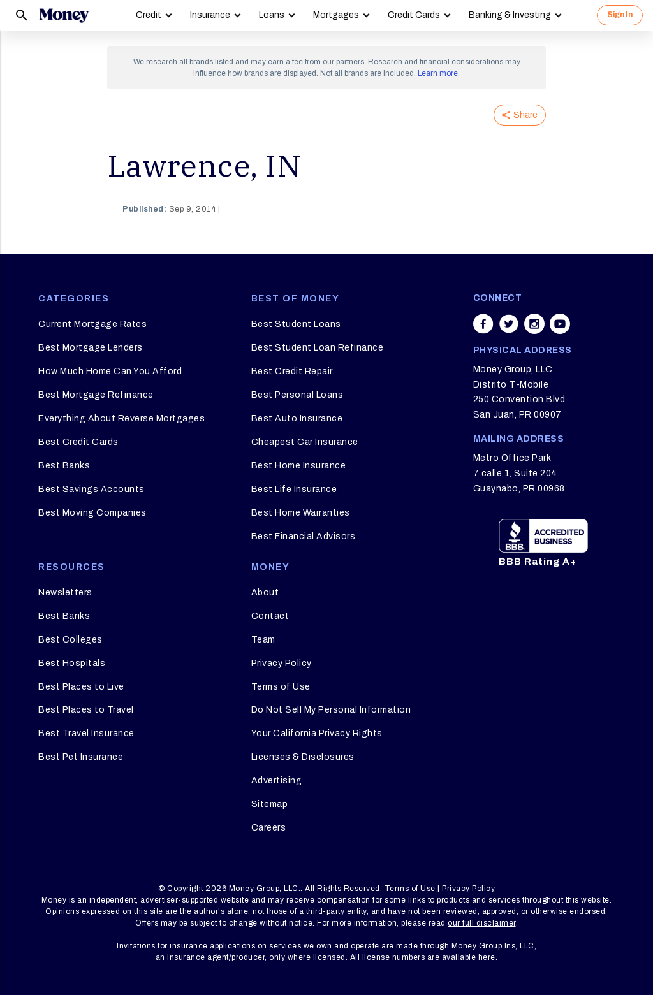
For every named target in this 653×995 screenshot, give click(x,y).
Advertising (276, 780)
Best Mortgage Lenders (90, 347)
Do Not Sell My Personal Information (331, 710)
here (486, 957)
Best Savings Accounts (91, 489)
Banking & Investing (510, 15)
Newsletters (65, 592)
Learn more (438, 73)
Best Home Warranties (300, 513)
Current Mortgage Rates (92, 324)
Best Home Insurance (298, 465)
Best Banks (64, 465)
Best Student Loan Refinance (317, 347)
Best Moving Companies (92, 513)
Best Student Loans (296, 324)
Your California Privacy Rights (317, 733)
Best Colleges (70, 639)
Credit (148, 15)
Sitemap (269, 804)
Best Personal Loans (297, 395)
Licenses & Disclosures (303, 757)
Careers (268, 827)
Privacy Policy (281, 663)
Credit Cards (414, 15)
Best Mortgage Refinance (96, 395)
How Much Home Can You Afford (110, 371)
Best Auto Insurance (297, 418)
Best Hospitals (71, 663)
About (265, 592)
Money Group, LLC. (265, 888)
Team (263, 639)
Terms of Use (281, 687)
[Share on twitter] (509, 324)
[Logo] (63, 15)
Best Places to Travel (86, 710)
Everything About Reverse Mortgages (121, 418)
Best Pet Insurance (80, 757)
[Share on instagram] (534, 324)
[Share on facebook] (483, 324)
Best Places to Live (81, 687)
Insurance (210, 15)
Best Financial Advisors (303, 536)
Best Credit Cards (78, 442)
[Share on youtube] (560, 324)
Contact (270, 616)
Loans (271, 15)
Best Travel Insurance (86, 733)
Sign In (620, 14)
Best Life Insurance (294, 489)
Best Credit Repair (292, 371)
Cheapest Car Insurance (304, 442)
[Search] (21, 15)
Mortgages (336, 15)
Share (520, 115)
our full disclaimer (482, 923)
